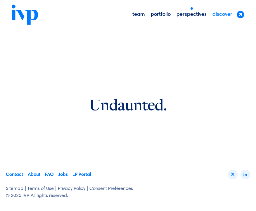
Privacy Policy (71, 188)
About (34, 174)
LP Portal (81, 174)
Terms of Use (40, 188)
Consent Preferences (111, 188)
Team (138, 14)
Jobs (63, 174)
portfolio (161, 14)
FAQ (49, 174)
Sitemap (14, 188)
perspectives (192, 14)
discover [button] (228, 14)
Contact (14, 174)
